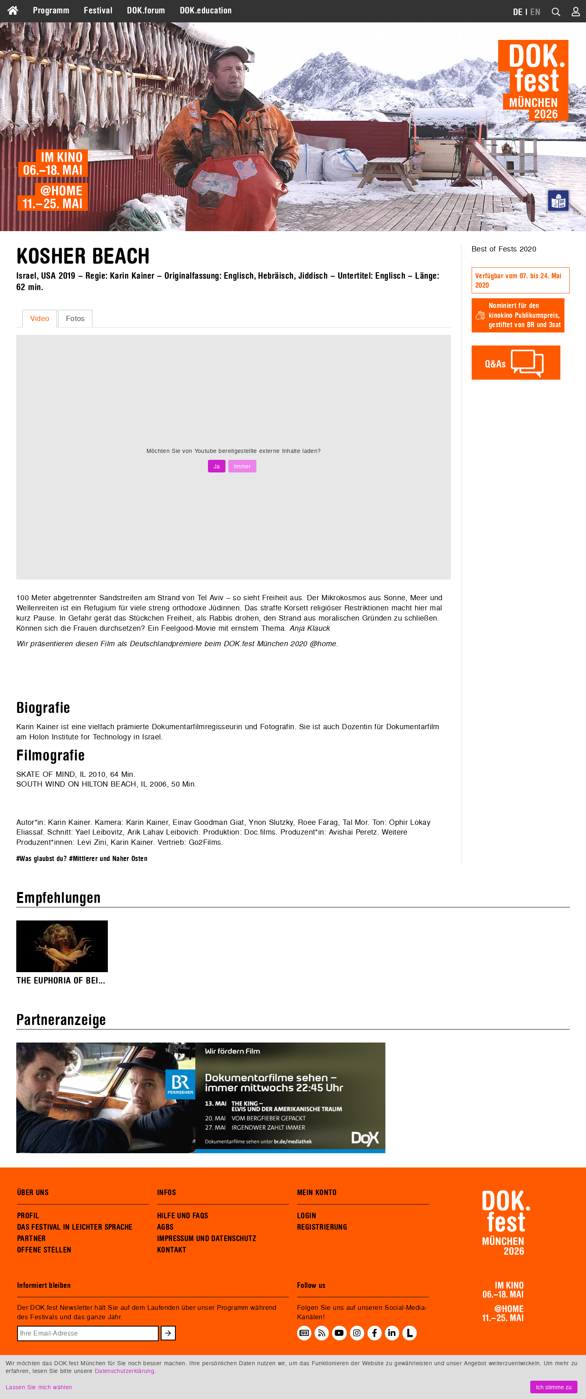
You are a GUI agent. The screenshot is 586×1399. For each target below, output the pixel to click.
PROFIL (28, 1216)
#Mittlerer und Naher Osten (108, 859)
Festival (98, 10)
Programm (51, 10)
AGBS (165, 1227)
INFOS (166, 1193)
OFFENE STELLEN (44, 1250)
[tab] (39, 319)
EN (535, 12)
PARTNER (31, 1239)
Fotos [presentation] (75, 318)
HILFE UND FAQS (182, 1216)
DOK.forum (146, 10)
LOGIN (306, 1216)
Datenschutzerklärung (124, 1371)
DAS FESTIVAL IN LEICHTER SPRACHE (74, 1227)
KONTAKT (172, 1250)
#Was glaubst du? (41, 859)
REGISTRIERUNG (322, 1227)
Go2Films (205, 842)
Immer (242, 466)
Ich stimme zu (554, 1387)
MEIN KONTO (317, 1193)
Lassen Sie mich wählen (39, 1387)
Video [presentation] (40, 318)
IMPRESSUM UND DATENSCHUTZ (207, 1239)
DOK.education (206, 10)
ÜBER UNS (32, 1193)
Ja (217, 466)
